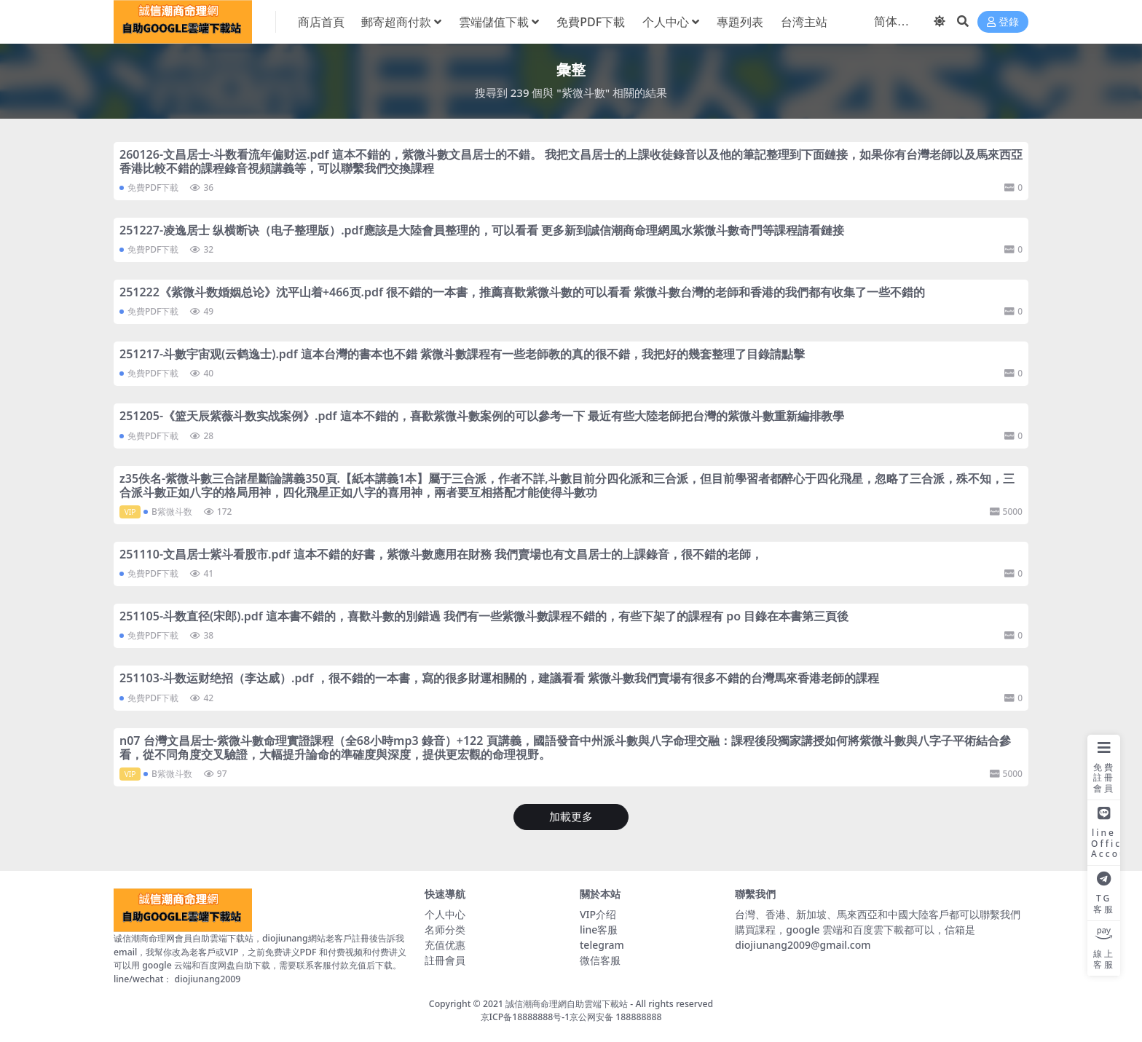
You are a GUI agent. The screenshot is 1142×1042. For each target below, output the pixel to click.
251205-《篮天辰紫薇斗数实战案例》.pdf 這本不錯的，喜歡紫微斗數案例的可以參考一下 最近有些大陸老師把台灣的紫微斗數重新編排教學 (481, 416)
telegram (602, 945)
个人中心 (445, 914)
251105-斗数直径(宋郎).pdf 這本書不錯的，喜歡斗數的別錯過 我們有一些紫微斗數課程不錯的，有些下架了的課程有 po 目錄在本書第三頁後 (483, 616)
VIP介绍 (598, 914)
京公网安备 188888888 (615, 1017)
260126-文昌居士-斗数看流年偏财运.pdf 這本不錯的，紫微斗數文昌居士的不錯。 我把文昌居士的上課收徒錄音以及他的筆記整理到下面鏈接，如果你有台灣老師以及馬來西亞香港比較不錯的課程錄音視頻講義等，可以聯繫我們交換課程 (571, 161)
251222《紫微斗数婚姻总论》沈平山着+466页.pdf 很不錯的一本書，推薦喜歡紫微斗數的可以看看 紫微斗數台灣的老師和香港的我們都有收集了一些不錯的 (522, 292)
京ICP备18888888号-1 (525, 1017)
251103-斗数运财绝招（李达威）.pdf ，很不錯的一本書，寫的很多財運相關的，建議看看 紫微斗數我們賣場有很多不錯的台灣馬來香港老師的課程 (499, 678)
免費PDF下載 (152, 187)
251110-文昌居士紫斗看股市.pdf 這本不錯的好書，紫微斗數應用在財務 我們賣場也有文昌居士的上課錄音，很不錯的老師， (441, 554)
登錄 (1003, 22)
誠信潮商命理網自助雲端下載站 (566, 1004)
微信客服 (600, 960)
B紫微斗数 (171, 511)
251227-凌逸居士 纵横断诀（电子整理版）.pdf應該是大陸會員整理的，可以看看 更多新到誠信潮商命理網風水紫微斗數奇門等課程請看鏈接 (481, 230)
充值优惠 (445, 945)
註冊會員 (445, 960)
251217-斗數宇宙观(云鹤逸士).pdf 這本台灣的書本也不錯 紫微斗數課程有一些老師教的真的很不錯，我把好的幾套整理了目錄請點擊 (462, 354)
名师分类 (445, 929)
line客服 (599, 929)
